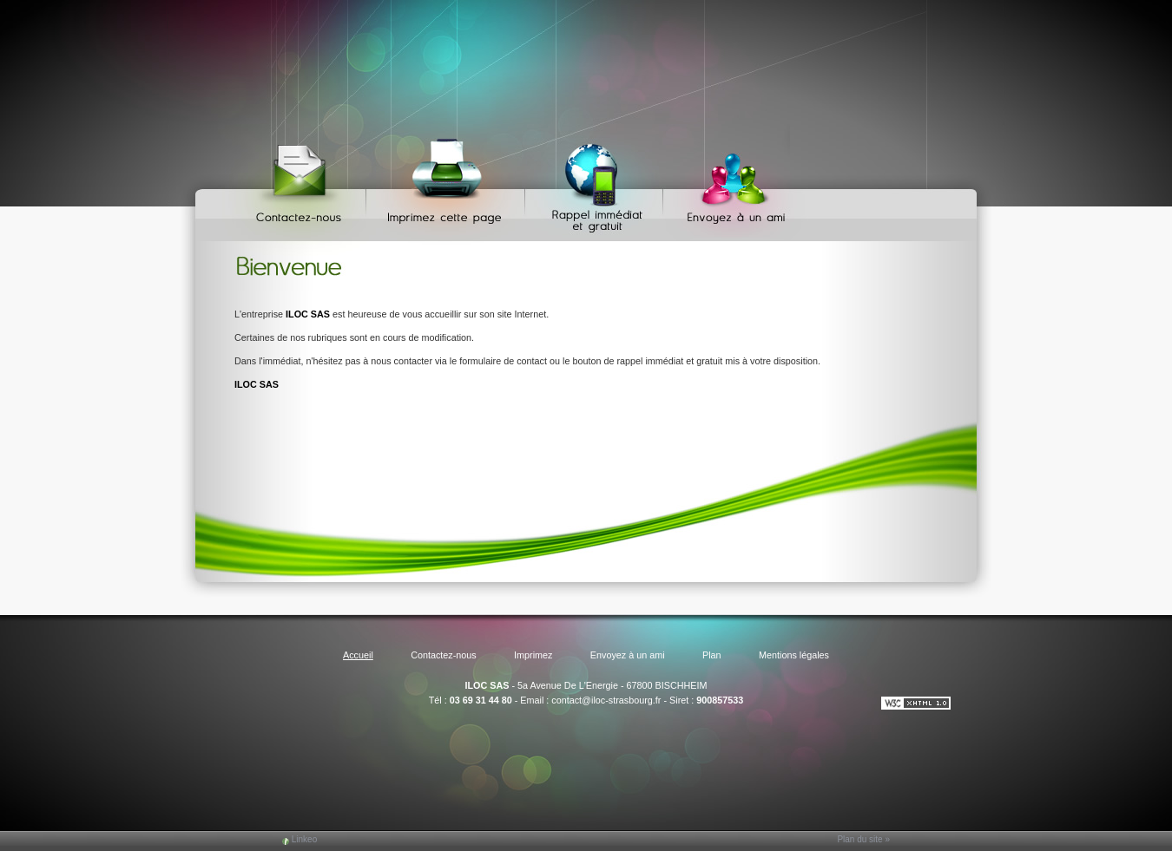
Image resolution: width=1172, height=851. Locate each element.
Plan (711, 655)
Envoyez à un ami (728, 182)
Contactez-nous (301, 182)
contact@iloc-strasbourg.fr (606, 700)
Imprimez (448, 182)
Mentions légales (794, 655)
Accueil (358, 655)
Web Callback (596, 182)
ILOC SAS (486, 685)
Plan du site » (863, 839)
